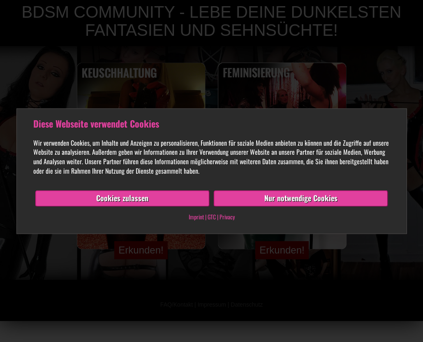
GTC (212, 216)
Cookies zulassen (122, 198)
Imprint (196, 216)
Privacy (227, 216)
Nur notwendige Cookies (300, 198)
